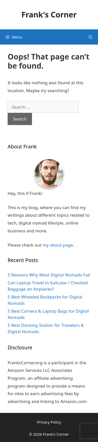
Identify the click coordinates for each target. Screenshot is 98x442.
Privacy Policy (49, 422)
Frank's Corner (49, 14)
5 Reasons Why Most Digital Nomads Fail (49, 275)
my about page (57, 245)
